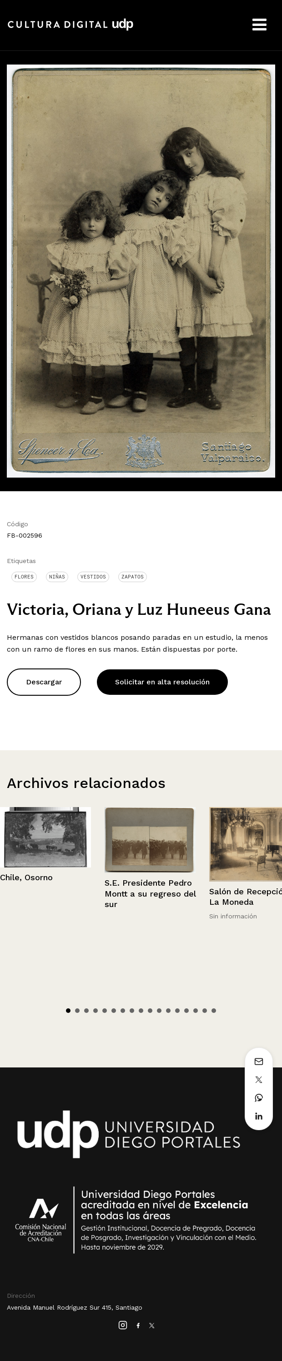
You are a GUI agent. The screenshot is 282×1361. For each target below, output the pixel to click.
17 (214, 1010)
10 (150, 1010)
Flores (24, 576)
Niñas (57, 576)
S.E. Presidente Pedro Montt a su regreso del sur (150, 893)
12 (168, 1010)
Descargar (44, 682)
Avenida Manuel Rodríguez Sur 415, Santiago (74, 1307)
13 (177, 1010)
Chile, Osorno (26, 877)
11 (159, 1010)
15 (195, 1010)
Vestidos (93, 576)
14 (186, 1010)
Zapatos (132, 576)
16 (204, 1010)
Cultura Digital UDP (70, 29)
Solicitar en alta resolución (162, 682)
